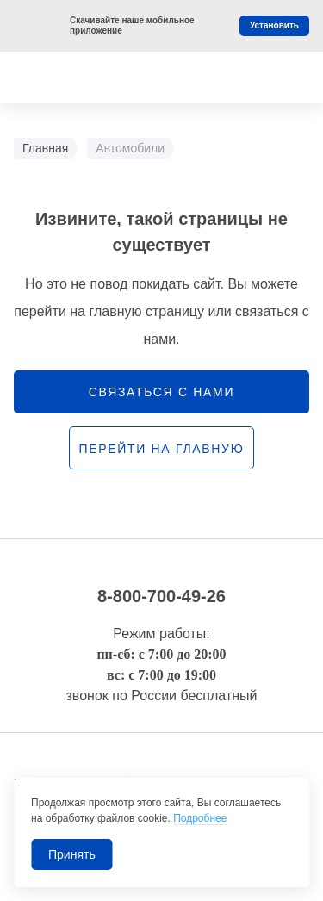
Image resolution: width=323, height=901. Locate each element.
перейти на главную (161, 449)
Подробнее (200, 818)
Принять (72, 854)
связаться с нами (161, 392)
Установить (274, 25)
